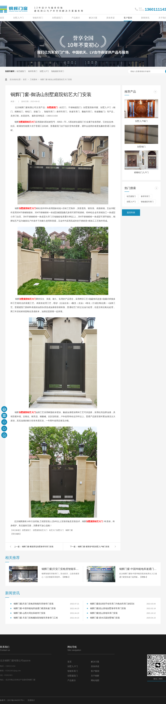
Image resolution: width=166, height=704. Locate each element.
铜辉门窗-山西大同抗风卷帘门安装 (29, 613)
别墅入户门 (18, 18)
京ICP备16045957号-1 (15, 700)
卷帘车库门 (32, 71)
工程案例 (34, 79)
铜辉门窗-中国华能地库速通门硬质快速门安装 (138, 568)
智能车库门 (38, 18)
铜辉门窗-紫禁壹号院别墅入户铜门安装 (93, 547)
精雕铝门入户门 (141, 172)
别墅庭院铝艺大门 (40, 530)
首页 (2, 18)
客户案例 (128, 18)
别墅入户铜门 (141, 121)
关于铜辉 (95, 676)
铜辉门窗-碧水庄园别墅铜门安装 (105, 618)
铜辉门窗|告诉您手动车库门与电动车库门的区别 (112, 604)
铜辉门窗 (69, 530)
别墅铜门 (141, 147)
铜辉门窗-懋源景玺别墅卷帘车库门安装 (37, 547)
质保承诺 (110, 18)
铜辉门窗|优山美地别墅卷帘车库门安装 (108, 608)
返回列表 (131, 212)
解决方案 (93, 18)
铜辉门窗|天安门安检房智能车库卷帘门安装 (60, 568)
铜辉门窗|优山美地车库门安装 (104, 613)
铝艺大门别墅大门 (56, 530)
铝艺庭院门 (21, 71)
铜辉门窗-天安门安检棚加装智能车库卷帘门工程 (36, 618)
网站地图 (95, 680)
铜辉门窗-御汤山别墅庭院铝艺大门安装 (56, 79)
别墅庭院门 (57, 18)
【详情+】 (66, 577)
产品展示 (76, 18)
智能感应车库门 (57, 71)
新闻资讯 (145, 18)
